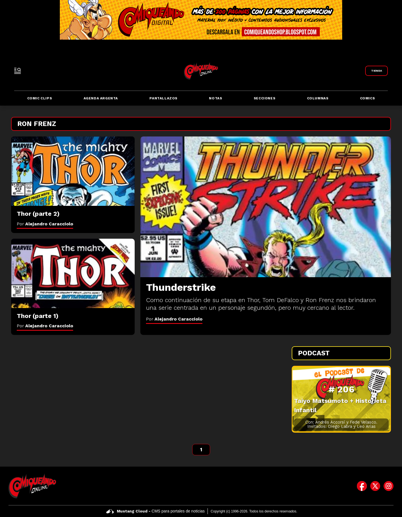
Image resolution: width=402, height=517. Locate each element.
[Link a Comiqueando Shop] (376, 71)
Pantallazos (163, 98)
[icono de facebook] (362, 485)
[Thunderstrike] (265, 206)
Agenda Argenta (101, 98)
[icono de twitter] (375, 485)
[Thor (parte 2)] (73, 171)
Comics (367, 98)
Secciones (264, 98)
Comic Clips (39, 98)
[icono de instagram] (388, 485)
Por (174, 319)
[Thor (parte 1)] (73, 273)
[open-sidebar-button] (17, 70)
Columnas (318, 98)
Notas (215, 98)
